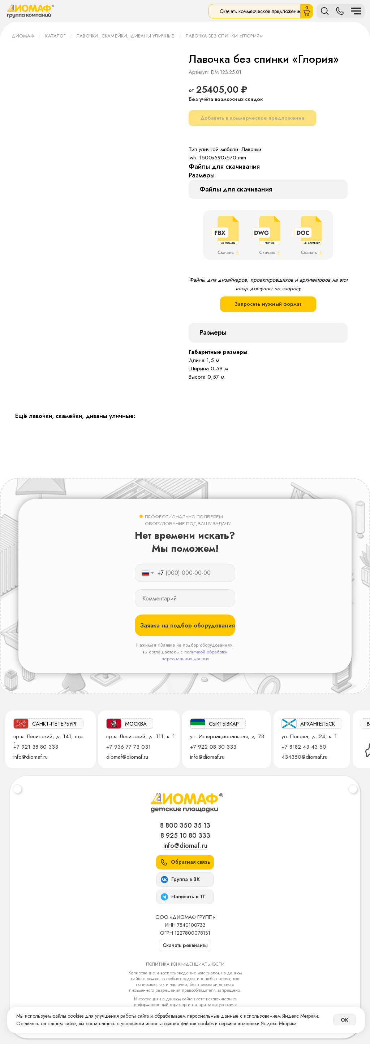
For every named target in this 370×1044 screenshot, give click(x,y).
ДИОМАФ (23, 35)
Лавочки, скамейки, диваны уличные (126, 35)
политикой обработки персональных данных (195, 655)
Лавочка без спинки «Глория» (224, 35)
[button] (185, 862)
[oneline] (185, 598)
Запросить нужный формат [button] (268, 304)
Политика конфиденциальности (185, 964)
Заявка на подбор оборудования (187, 625)
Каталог (55, 35)
